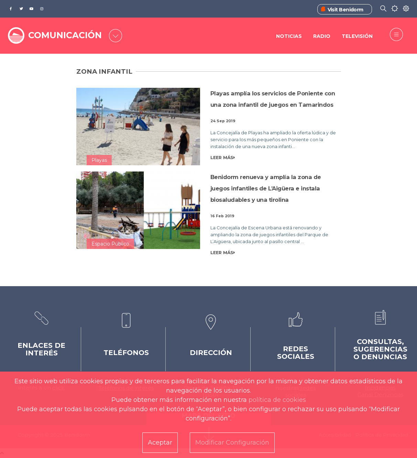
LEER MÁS (222, 157)
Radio (321, 36)
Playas (99, 160)
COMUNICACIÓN (65, 35)
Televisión (357, 36)
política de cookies (277, 400)
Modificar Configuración (232, 442)
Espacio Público (110, 244)
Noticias (289, 36)
